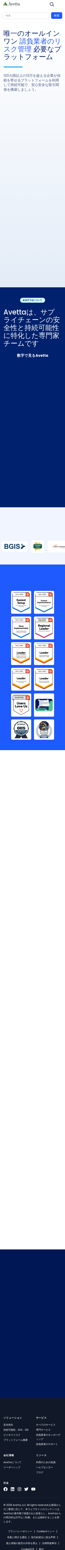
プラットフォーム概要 (15, 1440)
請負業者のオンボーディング (48, 1437)
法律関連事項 (49, 1543)
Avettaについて (12, 1462)
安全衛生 (8, 1424)
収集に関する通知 (17, 1537)
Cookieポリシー (46, 1531)
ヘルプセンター (44, 1467)
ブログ (39, 1472)
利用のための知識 (45, 1462)
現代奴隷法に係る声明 (43, 1537)
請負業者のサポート (47, 1444)
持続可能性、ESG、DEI (15, 1430)
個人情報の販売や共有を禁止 (22, 1543)
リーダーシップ (11, 1467)
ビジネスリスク (11, 1435)
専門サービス (43, 1430)
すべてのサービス (45, 1424)
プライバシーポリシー (20, 1531)
